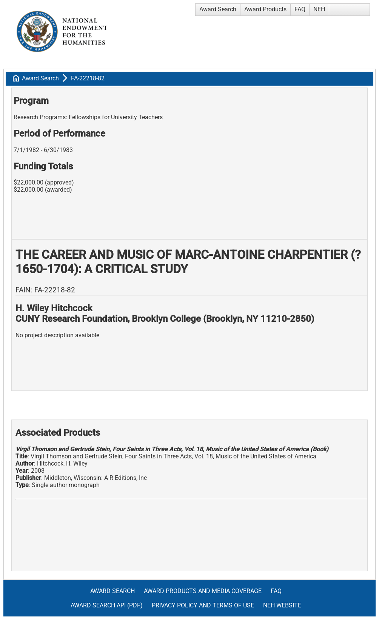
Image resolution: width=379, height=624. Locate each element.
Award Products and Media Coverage (203, 591)
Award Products (265, 9)
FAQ (299, 9)
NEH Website (282, 605)
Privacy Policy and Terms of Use (203, 605)
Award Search (217, 9)
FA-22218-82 (88, 78)
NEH (319, 9)
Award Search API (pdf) (107, 605)
